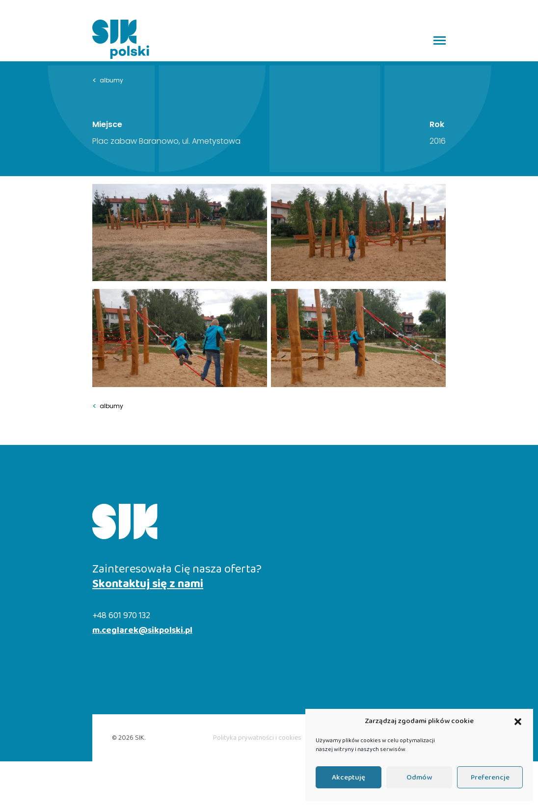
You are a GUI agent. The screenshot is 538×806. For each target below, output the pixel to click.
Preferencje (490, 777)
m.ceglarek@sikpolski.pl (142, 630)
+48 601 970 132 (121, 616)
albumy (107, 80)
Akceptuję (348, 777)
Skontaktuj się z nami (147, 584)
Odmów (419, 777)
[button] (518, 722)
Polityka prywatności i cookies (257, 737)
